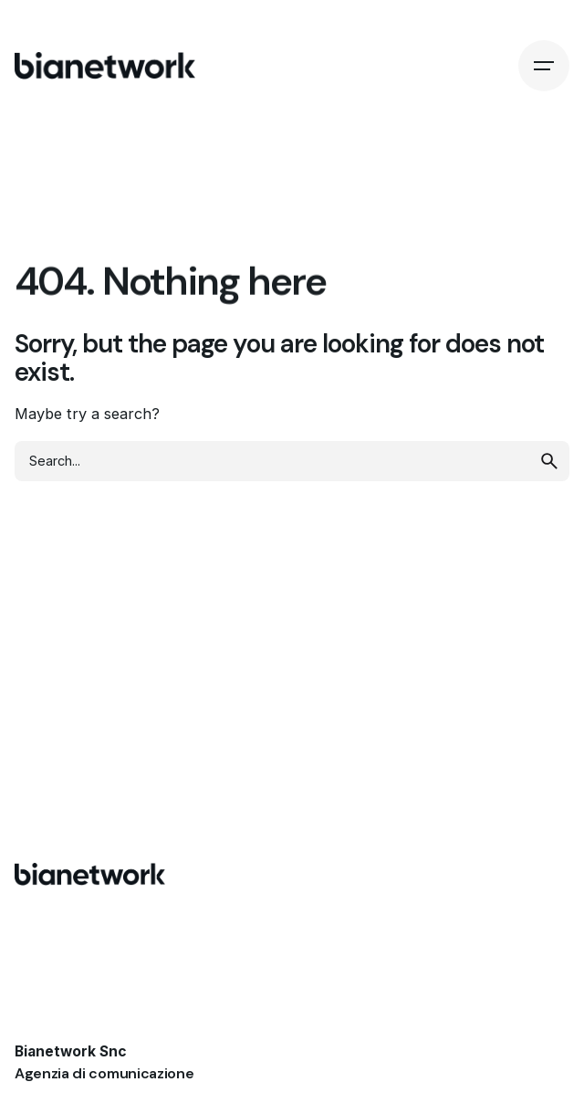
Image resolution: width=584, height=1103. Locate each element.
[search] (549, 461)
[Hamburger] (543, 65)
